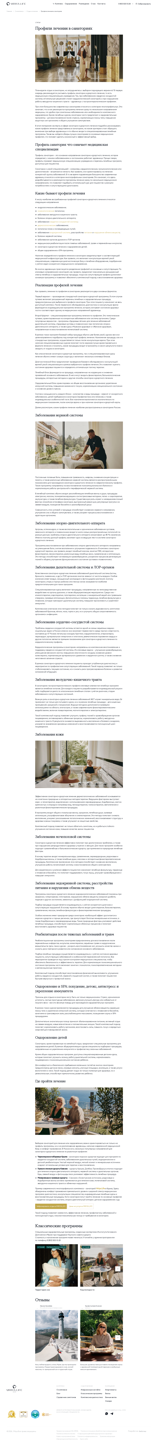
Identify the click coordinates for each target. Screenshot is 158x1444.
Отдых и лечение (32, 11)
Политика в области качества (66, 1434)
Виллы (107, 1393)
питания (88, 232)
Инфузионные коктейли (90, 1390)
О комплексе (19, 11)
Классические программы (91, 1393)
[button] (117, 1268)
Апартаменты (110, 1390)
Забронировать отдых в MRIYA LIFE (51, 1206)
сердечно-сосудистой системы (64, 222)
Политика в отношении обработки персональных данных (99, 1431)
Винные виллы (111, 1397)
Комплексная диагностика (92, 1397)
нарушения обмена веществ (107, 232)
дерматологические (47, 225)
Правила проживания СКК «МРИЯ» (67, 1431)
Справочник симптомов (66, 1397)
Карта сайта (84, 1439)
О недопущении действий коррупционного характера (95, 1434)
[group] (56, 1267)
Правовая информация (107, 1436)
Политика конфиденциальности (88, 1436)
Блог (58, 1393)
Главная (9, 11)
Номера (108, 1401)
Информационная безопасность (67, 1439)
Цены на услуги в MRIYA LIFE (80, 1206)
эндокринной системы (60, 232)
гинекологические (46, 211)
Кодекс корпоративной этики (66, 1436)
